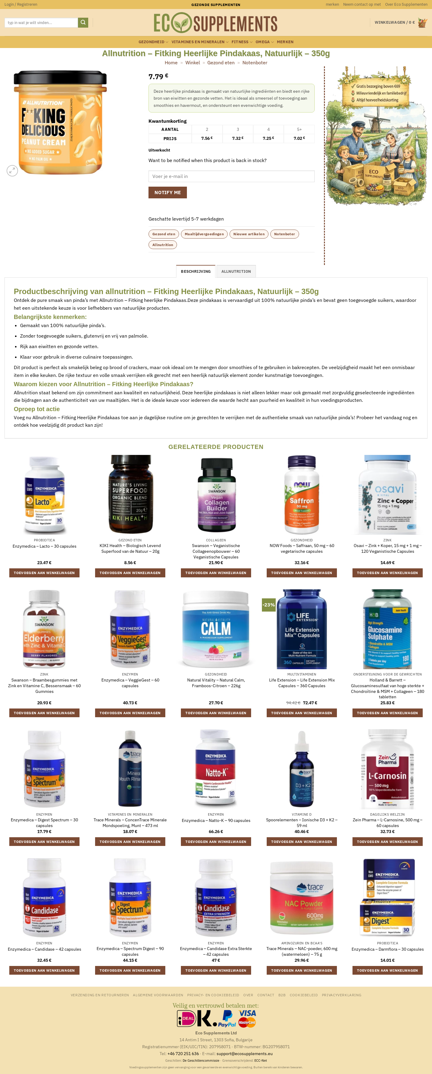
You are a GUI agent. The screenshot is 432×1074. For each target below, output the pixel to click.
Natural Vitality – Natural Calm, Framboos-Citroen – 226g (216, 682)
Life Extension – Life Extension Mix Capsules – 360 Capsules (302, 682)
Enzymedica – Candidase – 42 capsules (44, 949)
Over (248, 994)
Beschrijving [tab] (196, 271)
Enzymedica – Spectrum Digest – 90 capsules (130, 951)
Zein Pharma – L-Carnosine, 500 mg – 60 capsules (387, 822)
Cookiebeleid (304, 994)
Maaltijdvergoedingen (204, 234)
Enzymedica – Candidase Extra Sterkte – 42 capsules (216, 951)
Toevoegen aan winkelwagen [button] (44, 572)
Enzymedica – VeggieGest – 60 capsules (130, 682)
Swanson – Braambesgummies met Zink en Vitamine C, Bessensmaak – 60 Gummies (44, 685)
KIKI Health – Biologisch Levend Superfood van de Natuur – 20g (130, 548)
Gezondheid (154, 42)
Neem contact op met (362, 4)
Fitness (242, 42)
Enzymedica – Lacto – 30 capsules (44, 546)
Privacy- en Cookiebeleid (213, 994)
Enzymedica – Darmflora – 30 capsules (388, 949)
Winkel (192, 62)
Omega (265, 42)
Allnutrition (162, 244)
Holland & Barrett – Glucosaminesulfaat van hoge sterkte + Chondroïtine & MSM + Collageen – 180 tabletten (387, 688)
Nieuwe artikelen (249, 234)
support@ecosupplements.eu (245, 1053)
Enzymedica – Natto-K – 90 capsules (216, 820)
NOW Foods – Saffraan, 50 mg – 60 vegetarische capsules (302, 548)
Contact (265, 994)
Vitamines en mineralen (200, 42)
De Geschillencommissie (201, 1060)
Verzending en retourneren (100, 994)
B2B (282, 994)
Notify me (167, 192)
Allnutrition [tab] (236, 271)
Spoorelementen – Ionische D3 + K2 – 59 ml (302, 822)
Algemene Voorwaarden (158, 994)
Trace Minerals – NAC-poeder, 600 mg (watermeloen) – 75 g (301, 951)
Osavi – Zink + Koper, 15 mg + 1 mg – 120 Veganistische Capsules (388, 548)
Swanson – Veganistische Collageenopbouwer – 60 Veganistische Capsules (216, 551)
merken (332, 4)
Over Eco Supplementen (406, 4)
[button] (20, 4)
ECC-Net (260, 1060)
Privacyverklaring (341, 994)
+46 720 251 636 (183, 1053)
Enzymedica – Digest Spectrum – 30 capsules (44, 822)
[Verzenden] (83, 23)
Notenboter (254, 62)
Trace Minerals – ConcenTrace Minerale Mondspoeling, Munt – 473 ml (130, 822)
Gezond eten (221, 62)
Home (171, 62)
